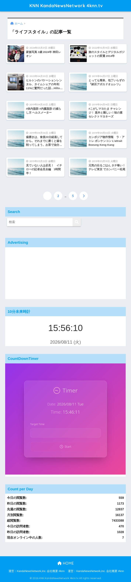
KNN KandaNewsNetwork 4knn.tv (66, 5)
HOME (65, 563)
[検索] (77, 222)
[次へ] (83, 196)
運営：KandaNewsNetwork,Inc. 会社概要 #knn (36, 571)
